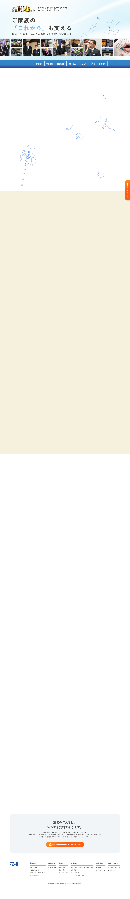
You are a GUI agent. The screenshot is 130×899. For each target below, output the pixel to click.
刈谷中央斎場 (34, 867)
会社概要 (73, 870)
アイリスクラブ (83, 64)
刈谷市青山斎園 (34, 875)
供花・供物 (72, 64)
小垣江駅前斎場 (34, 870)
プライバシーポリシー (77, 875)
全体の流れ (62, 867)
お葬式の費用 (52, 867)
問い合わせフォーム (114, 867)
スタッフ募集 (75, 873)
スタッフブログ (100, 870)
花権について (93, 64)
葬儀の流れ (61, 64)
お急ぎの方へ (112, 870)
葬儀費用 (49, 64)
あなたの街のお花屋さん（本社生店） (82, 867)
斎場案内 (39, 64)
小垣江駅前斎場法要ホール (38, 873)
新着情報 (102, 64)
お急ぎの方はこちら (128, 190)
